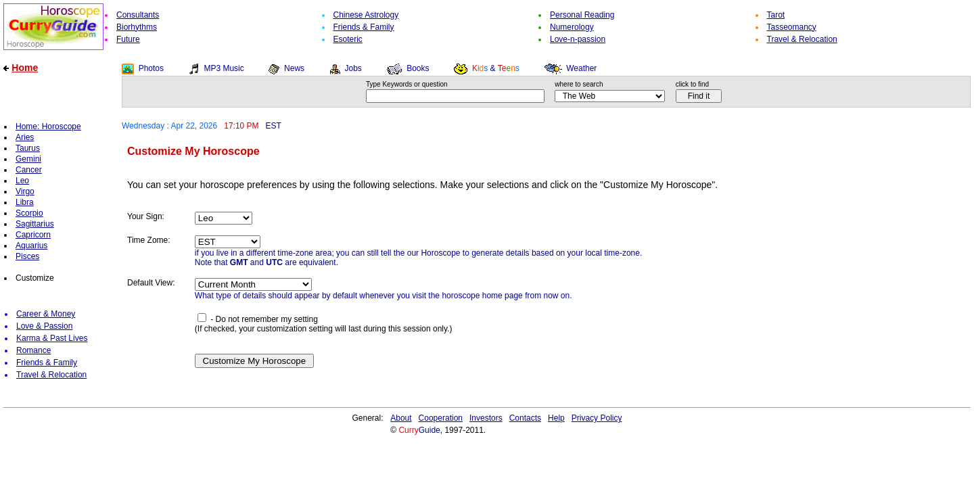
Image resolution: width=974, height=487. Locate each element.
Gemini (28, 159)
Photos (151, 68)
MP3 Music (224, 68)
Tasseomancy (791, 27)
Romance (33, 350)
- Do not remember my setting (258, 319)
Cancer (29, 170)
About (400, 418)
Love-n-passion (577, 39)
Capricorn (33, 234)
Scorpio (29, 213)
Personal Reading (582, 15)
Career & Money (45, 314)
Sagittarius (35, 224)
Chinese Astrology (366, 15)
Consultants (137, 15)
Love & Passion (44, 326)
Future (128, 39)
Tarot (776, 15)
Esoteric (348, 39)
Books (418, 68)
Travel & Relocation (802, 39)
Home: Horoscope (48, 126)
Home (24, 67)
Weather (581, 68)
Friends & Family (363, 27)
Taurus (28, 148)
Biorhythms (136, 27)
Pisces (27, 256)
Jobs (352, 68)
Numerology (572, 27)
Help (556, 418)
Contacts (525, 418)
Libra (25, 202)
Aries (25, 137)
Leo (22, 180)
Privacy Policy (597, 418)
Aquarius (31, 245)
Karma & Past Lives (51, 338)
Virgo (25, 191)
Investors (486, 418)
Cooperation (441, 418)
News (294, 68)
